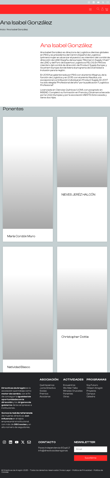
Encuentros (69, 385)
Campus (91, 394)
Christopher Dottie (75, 336)
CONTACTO (47, 442)
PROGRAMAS (96, 379)
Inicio (2, 29)
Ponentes (68, 394)
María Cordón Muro (21, 236)
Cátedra (91, 396)
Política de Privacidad (82, 470)
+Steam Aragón (95, 388)
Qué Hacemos (47, 385)
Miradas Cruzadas (73, 391)
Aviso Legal (65, 470)
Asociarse (45, 396)
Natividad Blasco (18, 367)
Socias (43, 391)
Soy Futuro (92, 385)
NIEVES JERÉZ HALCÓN (78, 194)
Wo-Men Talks (70, 388)
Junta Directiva (48, 388)
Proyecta (91, 391)
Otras (66, 396)
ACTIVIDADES (73, 379)
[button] (90, 9)
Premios (44, 394)
